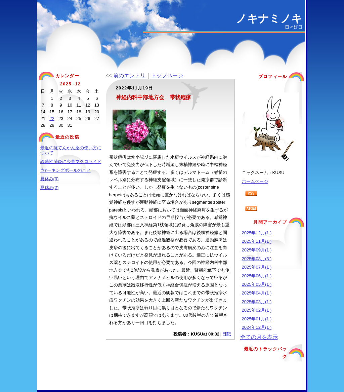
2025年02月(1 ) (257, 310)
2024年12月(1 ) (257, 327)
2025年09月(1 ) (257, 249)
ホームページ (255, 181)
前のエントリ (129, 75)
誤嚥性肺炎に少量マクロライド (70, 161)
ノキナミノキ (269, 18)
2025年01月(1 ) (257, 318)
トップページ (167, 75)
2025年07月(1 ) (257, 267)
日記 (226, 334)
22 (51, 118)
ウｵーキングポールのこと (65, 170)
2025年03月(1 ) (257, 301)
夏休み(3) (49, 178)
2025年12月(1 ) (257, 232)
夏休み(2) (49, 187)
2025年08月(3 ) (257, 258)
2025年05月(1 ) (257, 284)
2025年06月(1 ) (257, 275)
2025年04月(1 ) (257, 293)
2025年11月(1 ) (257, 241)
